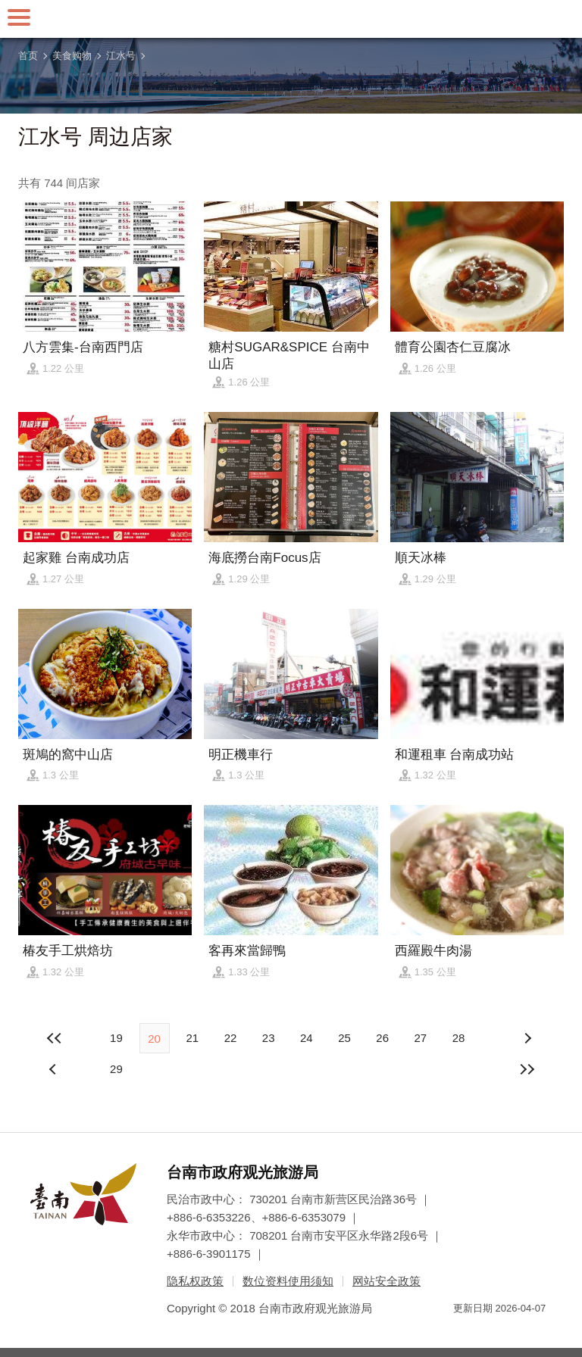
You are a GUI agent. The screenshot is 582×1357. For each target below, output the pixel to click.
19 (116, 1037)
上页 (527, 1038)
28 (458, 1037)
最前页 (54, 1038)
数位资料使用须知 (287, 1280)
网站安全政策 (386, 1280)
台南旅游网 (291, 19)
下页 (54, 1069)
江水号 (121, 55)
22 (230, 1037)
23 (268, 1037)
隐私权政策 (195, 1280)
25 (344, 1037)
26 (382, 1037)
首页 (28, 55)
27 (420, 1037)
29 (116, 1068)
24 (306, 1037)
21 (192, 1037)
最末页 (527, 1069)
